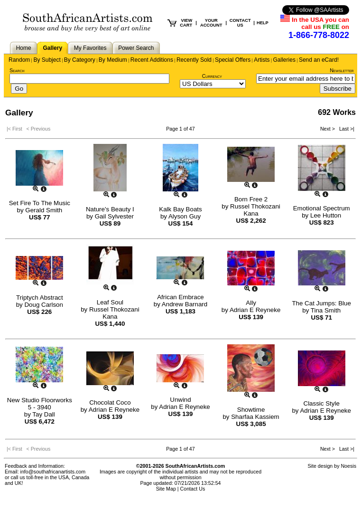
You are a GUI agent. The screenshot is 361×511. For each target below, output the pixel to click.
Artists (261, 60)
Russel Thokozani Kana (255, 210)
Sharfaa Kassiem (255, 416)
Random (19, 60)
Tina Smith (326, 310)
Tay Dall (43, 414)
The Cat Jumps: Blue (321, 303)
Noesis (348, 466)
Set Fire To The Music (39, 203)
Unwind (180, 399)
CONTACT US (240, 23)
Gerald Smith (43, 210)
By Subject (46, 60)
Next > (328, 129)
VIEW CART (186, 23)
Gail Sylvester (114, 216)
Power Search (136, 48)
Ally (251, 302)
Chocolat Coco (109, 402)
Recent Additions (151, 60)
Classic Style (322, 403)
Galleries (284, 60)
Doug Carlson (43, 304)
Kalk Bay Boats (180, 209)
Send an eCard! (319, 60)
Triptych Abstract (39, 297)
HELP (262, 22)
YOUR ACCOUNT (211, 23)
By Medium (113, 60)
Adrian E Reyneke (255, 309)
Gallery (52, 48)
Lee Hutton (325, 215)
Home (23, 48)
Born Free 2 (251, 199)
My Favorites (90, 48)
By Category (79, 60)
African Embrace (180, 297)
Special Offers (232, 60)
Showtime (251, 409)
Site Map (166, 489)
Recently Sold (194, 60)
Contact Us (192, 489)
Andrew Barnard (184, 304)
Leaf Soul (110, 302)
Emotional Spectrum (321, 208)
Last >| (345, 129)
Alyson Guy (184, 216)
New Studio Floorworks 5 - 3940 (39, 404)
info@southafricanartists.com (53, 471)
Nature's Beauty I (110, 209)
